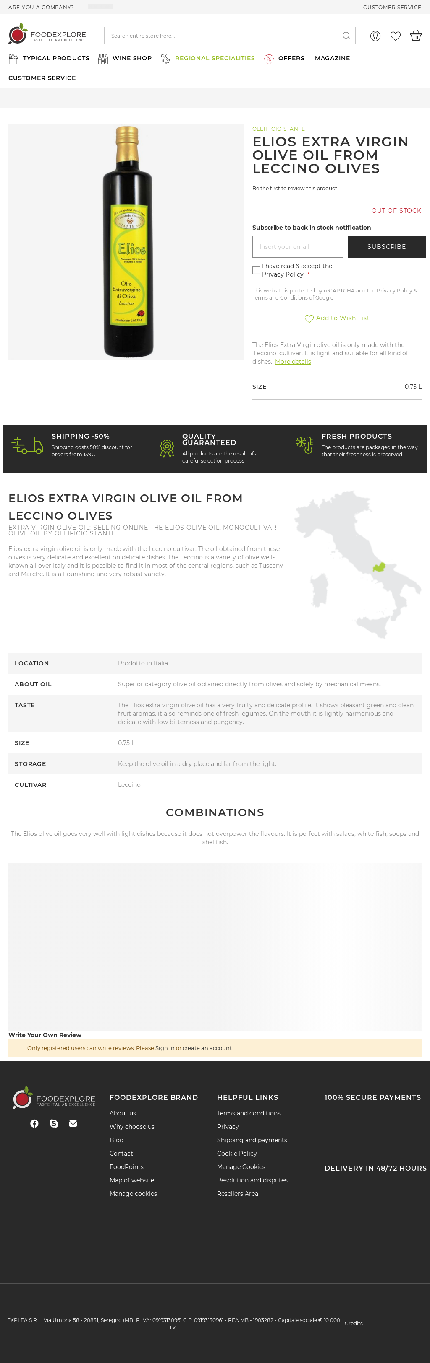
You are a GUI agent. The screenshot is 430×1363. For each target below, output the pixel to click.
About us (123, 1113)
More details (293, 361)
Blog (117, 1140)
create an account (207, 1048)
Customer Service (392, 7)
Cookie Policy (237, 1153)
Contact (121, 1153)
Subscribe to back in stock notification (311, 227)
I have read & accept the (297, 270)
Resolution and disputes (252, 1180)
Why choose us (132, 1126)
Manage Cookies (241, 1167)
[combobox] (230, 35)
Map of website (132, 1180)
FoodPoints (127, 1167)
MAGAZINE (332, 58)
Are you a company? (42, 7)
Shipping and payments (252, 1140)
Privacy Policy (283, 274)
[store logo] (47, 36)
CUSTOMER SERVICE (42, 78)
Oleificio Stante (279, 129)
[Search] (346, 36)
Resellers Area (237, 1193)
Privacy (228, 1126)
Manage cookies (133, 1193)
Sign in (165, 1048)
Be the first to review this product (294, 188)
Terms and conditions (249, 1113)
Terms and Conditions (280, 298)
